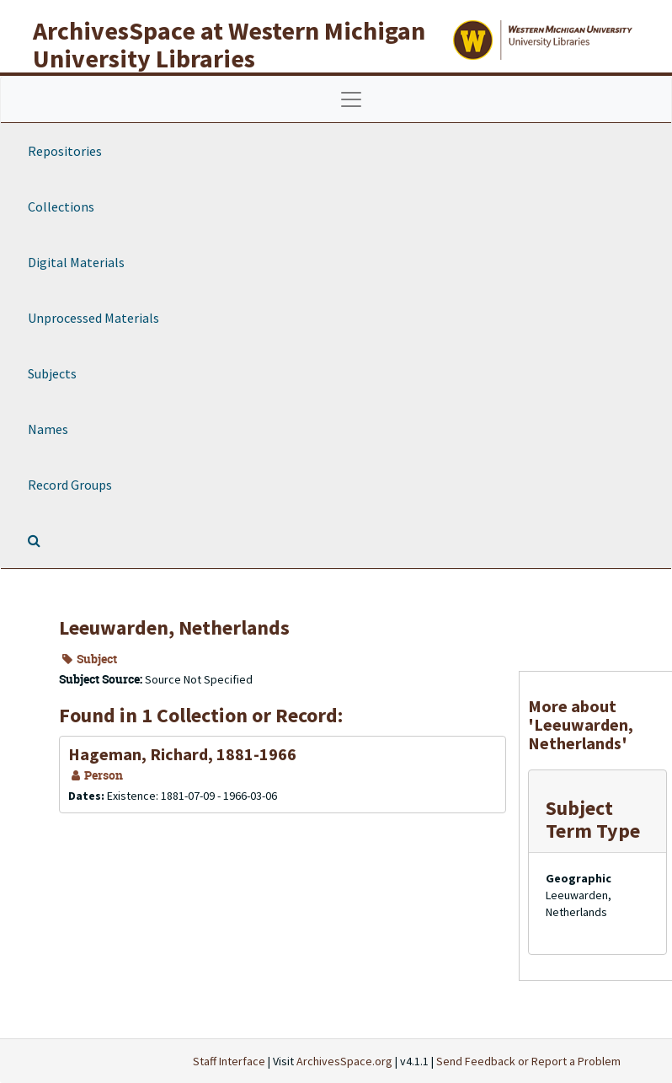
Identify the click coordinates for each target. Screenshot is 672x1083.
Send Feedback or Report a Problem (528, 1061)
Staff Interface (229, 1061)
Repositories (65, 150)
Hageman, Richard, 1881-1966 (182, 753)
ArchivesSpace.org (344, 1061)
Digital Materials (76, 262)
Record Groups (70, 484)
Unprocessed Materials (93, 317)
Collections (61, 206)
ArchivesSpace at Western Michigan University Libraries (229, 44)
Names (48, 429)
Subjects (52, 373)
